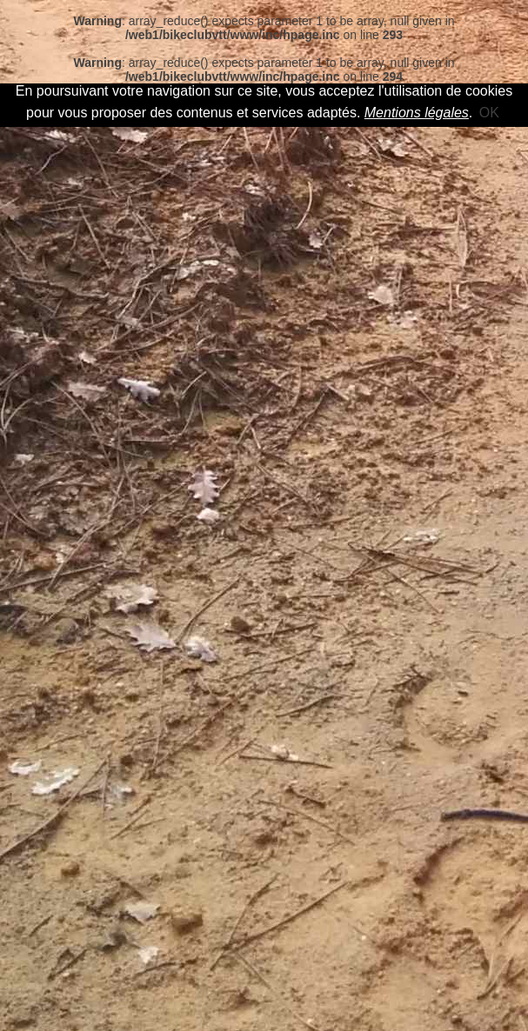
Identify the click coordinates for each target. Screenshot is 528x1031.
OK (489, 112)
